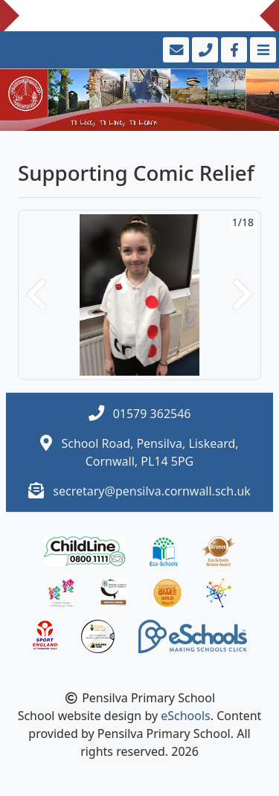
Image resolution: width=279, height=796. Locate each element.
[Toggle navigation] (261, 49)
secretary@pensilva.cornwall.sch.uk (152, 491)
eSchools (186, 715)
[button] (36, 295)
